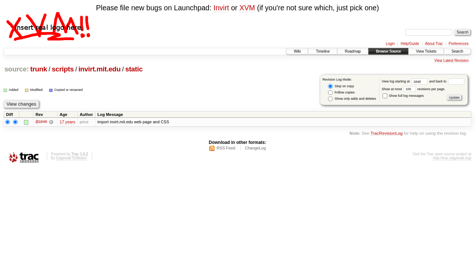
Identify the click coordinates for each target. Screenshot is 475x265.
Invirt (221, 8)
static (134, 69)
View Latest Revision (451, 61)
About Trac (434, 44)
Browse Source (388, 51)
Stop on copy (341, 86)
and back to (446, 81)
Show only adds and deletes (352, 98)
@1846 (41, 122)
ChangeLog (255, 148)
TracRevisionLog (386, 133)
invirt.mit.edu (99, 69)
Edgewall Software (71, 158)
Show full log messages (403, 96)
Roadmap (353, 51)
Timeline (322, 51)
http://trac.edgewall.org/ (452, 158)
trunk (38, 69)
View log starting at (405, 81)
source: (16, 69)
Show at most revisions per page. (414, 89)
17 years (67, 122)
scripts (63, 69)
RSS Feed (226, 148)
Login (390, 44)
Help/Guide (410, 44)
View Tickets (426, 51)
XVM (247, 8)
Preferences (459, 44)
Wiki (297, 51)
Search (457, 51)
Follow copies (341, 92)
